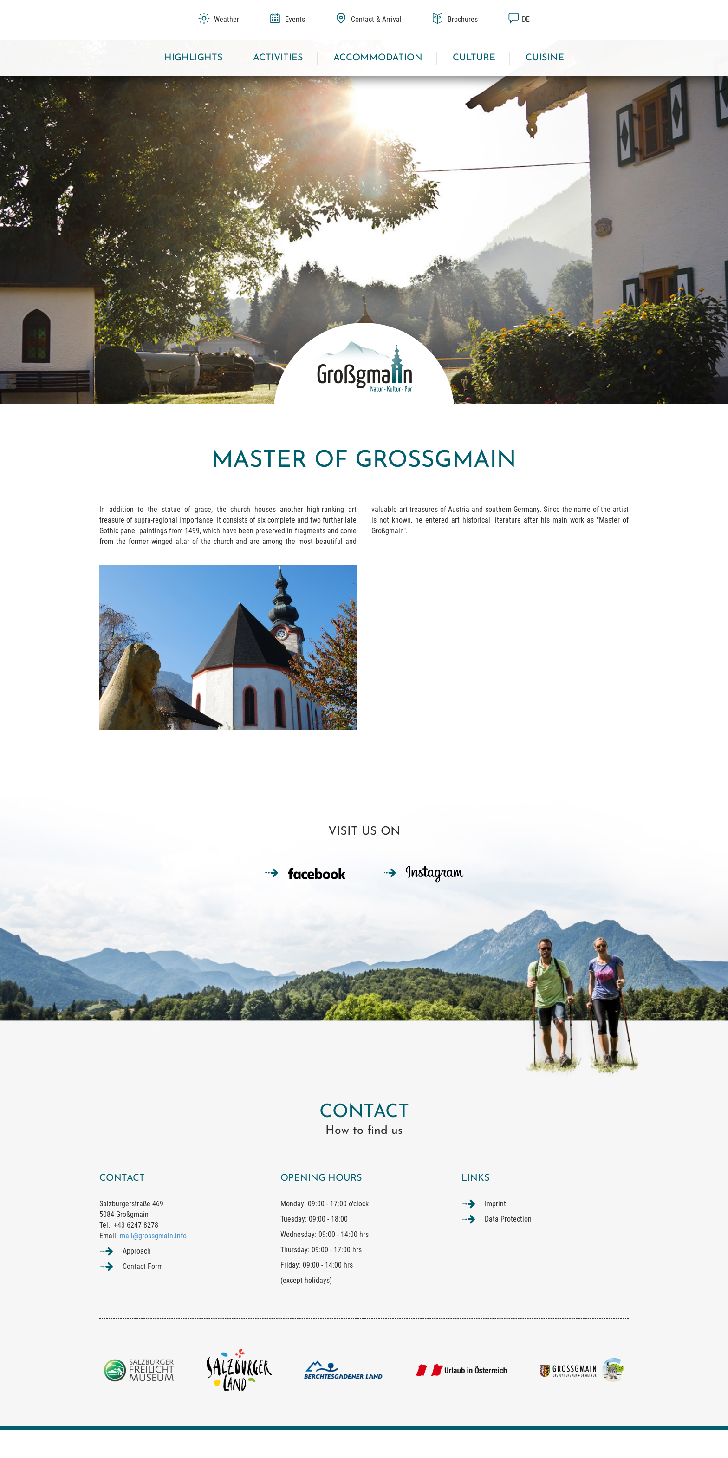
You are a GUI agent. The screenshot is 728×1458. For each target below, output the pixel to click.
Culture (474, 58)
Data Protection (508, 1247)
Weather (218, 19)
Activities (278, 58)
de (519, 19)
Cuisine (545, 58)
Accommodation (377, 58)
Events (287, 19)
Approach (137, 1279)
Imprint (495, 1232)
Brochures (455, 19)
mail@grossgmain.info (153, 1263)
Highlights (193, 58)
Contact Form (143, 1294)
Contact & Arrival (368, 19)
